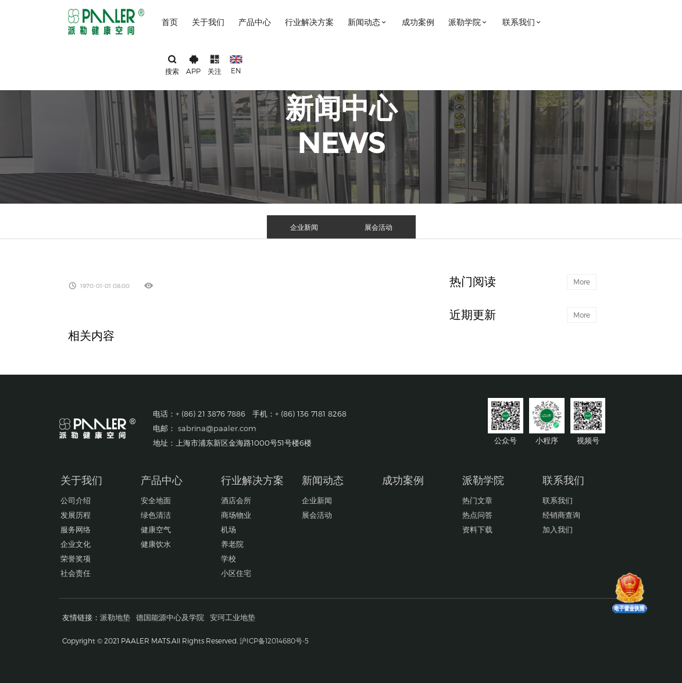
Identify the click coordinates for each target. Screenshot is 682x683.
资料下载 (477, 529)
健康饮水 (156, 544)
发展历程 (75, 515)
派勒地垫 (115, 617)
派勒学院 (468, 22)
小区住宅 (236, 573)
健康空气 (156, 529)
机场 (228, 529)
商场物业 (236, 515)
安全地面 (156, 500)
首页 (170, 22)
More (581, 282)
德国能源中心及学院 (170, 617)
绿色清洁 (156, 515)
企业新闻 (304, 227)
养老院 (232, 544)
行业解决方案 (309, 22)
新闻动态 (368, 22)
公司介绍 (75, 500)
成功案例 (418, 22)
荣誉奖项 (75, 558)
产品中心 (254, 22)
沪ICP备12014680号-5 (274, 640)
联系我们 (522, 22)
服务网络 (75, 529)
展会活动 (378, 227)
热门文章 (477, 500)
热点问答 (477, 515)
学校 (228, 558)
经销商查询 (561, 515)
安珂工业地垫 (232, 617)
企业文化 (75, 544)
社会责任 (75, 573)
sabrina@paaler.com (217, 428)
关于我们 (208, 22)
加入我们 (557, 529)
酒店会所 (236, 500)
